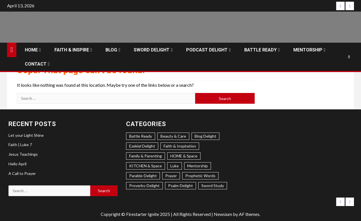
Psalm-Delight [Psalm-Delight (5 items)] (180, 185)
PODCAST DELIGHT (207, 50)
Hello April (17, 163)
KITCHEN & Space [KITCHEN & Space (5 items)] (145, 165)
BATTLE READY (260, 50)
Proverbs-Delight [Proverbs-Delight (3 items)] (144, 185)
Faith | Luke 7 (20, 144)
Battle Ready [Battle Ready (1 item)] (140, 136)
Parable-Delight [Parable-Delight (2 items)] (143, 175)
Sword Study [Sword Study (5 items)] (212, 185)
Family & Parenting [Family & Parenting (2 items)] (145, 155)
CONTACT (36, 64)
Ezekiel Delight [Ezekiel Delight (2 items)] (142, 146)
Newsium (223, 214)
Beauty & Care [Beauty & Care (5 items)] (173, 136)
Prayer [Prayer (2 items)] (171, 175)
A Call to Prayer (22, 173)
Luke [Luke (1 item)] (174, 165)
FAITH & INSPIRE (71, 50)
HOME (31, 50)
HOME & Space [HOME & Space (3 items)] (183, 155)
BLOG (111, 50)
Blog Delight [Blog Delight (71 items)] (205, 136)
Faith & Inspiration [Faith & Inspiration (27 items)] (180, 146)
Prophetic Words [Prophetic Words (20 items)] (200, 175)
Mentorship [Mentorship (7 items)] (197, 165)
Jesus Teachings (23, 154)
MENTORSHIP (307, 50)
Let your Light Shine (26, 135)
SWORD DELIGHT (152, 50)
